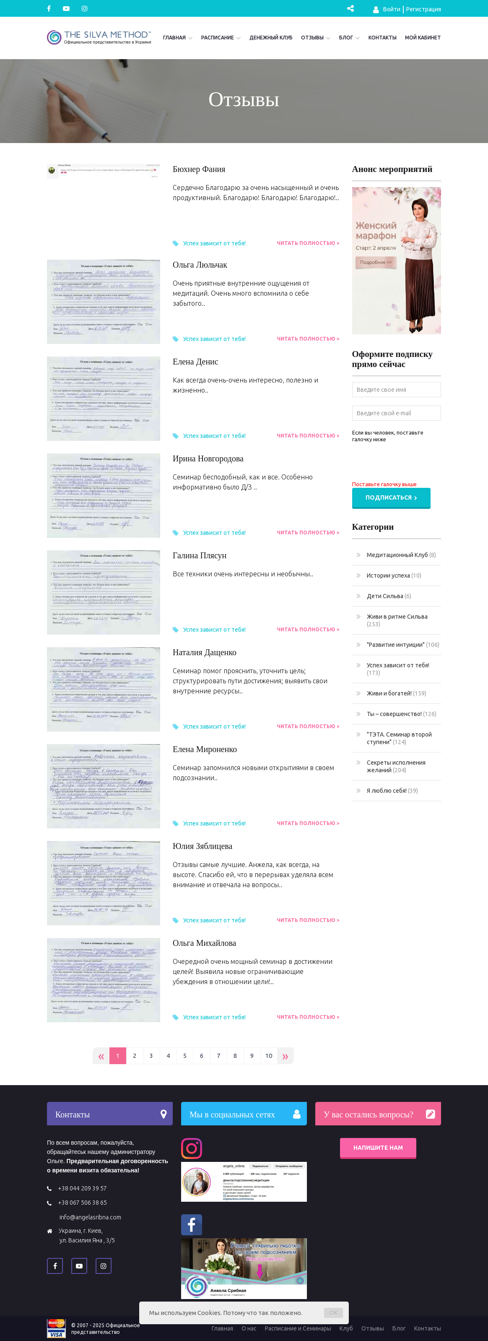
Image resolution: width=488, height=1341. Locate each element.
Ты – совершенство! (396, 714)
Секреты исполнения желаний (391, 766)
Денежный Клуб (271, 37)
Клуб (346, 1328)
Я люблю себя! (387, 790)
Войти (386, 10)
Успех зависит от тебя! (214, 243)
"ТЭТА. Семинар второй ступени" (394, 738)
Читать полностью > (308, 243)
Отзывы (312, 37)
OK (333, 1313)
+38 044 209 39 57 (82, 1188)
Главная (174, 37)
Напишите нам (378, 1147)
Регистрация (423, 9)
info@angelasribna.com (90, 1217)
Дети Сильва (383, 596)
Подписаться (391, 497)
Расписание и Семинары (298, 1328)
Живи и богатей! (391, 693)
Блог (346, 37)
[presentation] (416, 463)
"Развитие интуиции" (397, 644)
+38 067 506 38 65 (82, 1202)
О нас (249, 1328)
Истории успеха (388, 575)
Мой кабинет (423, 37)
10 (268, 1055)
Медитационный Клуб (396, 555)
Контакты (383, 37)
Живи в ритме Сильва (392, 620)
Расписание (217, 37)
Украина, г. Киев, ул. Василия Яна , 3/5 (87, 1235)
